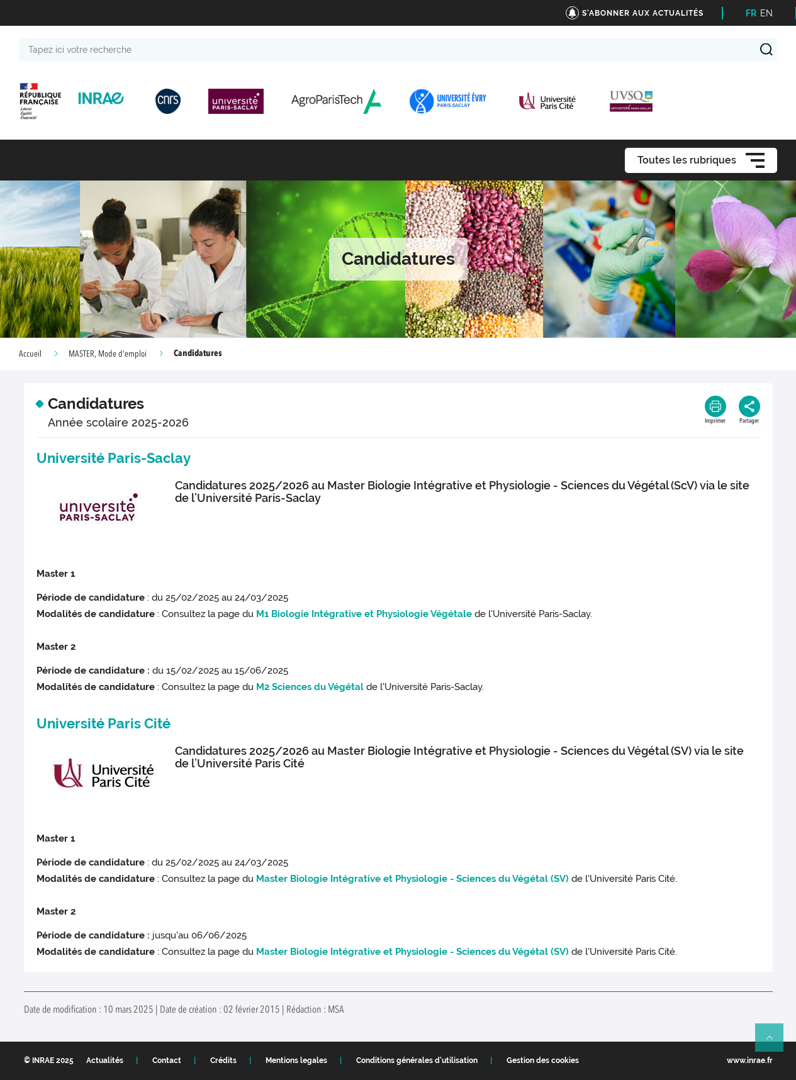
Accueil (30, 354)
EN (766, 13)
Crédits (223, 1060)
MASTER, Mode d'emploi (108, 354)
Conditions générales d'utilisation (417, 1060)
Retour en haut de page (774, 1043)
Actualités (104, 1060)
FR (751, 13)
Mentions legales (296, 1060)
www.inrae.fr (750, 1060)
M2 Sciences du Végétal (310, 687)
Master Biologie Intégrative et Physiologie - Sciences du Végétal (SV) (412, 878)
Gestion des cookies (543, 1060)
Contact (166, 1060)
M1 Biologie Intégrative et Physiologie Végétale (364, 614)
